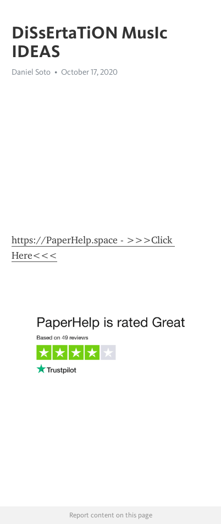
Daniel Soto (31, 72)
